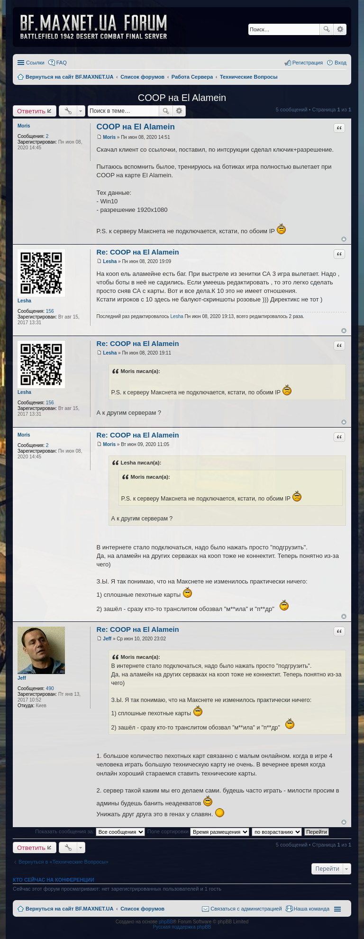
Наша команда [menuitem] (311, 909)
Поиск (326, 29)
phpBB (166, 921)
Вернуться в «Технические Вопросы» (63, 862)
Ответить (31, 111)
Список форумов (142, 909)
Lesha (24, 300)
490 (50, 688)
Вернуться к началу (343, 239)
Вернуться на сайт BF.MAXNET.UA (69, 909)
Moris (24, 125)
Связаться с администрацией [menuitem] (246, 909)
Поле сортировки (198, 831)
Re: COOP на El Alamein (138, 252)
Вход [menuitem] (340, 62)
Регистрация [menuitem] (307, 62)
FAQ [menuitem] (61, 62)
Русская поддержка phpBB (182, 927)
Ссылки (35, 62)
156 (50, 311)
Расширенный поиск (340, 29)
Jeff (22, 678)
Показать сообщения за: (90, 831)
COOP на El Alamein (182, 97)
